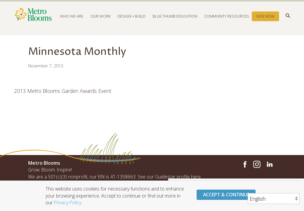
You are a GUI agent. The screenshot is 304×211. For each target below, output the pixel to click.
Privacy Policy (67, 202)
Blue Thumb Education (175, 18)
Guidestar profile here (178, 176)
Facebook (244, 164)
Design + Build (132, 18)
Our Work (100, 18)
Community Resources (226, 18)
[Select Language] (274, 198)
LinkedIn (269, 164)
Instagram (256, 164)
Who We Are (71, 18)
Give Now (265, 18)
